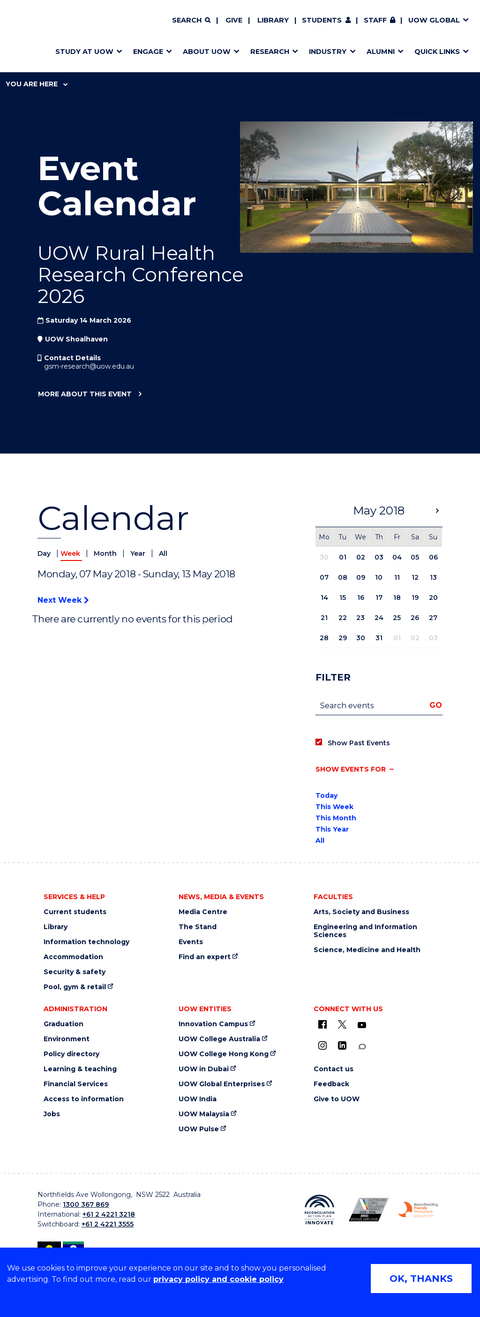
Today (326, 795)
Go (435, 705)
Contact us (333, 1069)
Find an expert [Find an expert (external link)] (205, 957)
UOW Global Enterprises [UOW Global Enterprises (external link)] (222, 1084)
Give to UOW (337, 1099)
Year (138, 553)
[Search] (191, 20)
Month (106, 553)
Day (45, 553)
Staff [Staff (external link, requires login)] (375, 20)
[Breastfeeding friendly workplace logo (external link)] (418, 1209)
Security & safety (74, 972)
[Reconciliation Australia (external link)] (319, 1209)
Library (273, 20)
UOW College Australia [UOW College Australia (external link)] (219, 1039)
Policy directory (71, 1054)
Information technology (86, 942)
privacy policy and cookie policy (218, 1279)
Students (322, 20)
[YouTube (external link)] (362, 1025)
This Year (332, 829)
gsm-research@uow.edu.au (89, 366)
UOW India (198, 1099)
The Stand (198, 927)
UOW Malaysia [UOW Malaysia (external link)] (204, 1114)
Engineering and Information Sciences (365, 931)
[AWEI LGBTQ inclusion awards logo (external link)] (369, 1209)
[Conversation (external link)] (362, 1046)
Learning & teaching (80, 1069)
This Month (335, 818)
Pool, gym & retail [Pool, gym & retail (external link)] (75, 987)
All (163, 553)
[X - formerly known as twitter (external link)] (342, 1024)
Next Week (63, 600)
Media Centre (203, 912)
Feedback (331, 1084)
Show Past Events (359, 743)
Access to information (84, 1099)
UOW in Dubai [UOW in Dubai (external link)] (204, 1069)
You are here (37, 84)
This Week (334, 806)
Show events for (350, 769)
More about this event (85, 394)
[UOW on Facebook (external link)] (322, 1024)
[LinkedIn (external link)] (342, 1045)
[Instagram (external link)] (322, 1045)
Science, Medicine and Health (367, 950)
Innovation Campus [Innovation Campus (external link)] (213, 1024)
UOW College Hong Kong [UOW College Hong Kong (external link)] (224, 1054)
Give (233, 20)
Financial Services (76, 1084)
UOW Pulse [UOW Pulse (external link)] (199, 1129)
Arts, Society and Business (361, 912)
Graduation (63, 1024)
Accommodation (73, 957)
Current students (75, 912)
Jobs (52, 1114)
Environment (67, 1039)
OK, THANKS (421, 1278)
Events (191, 942)
